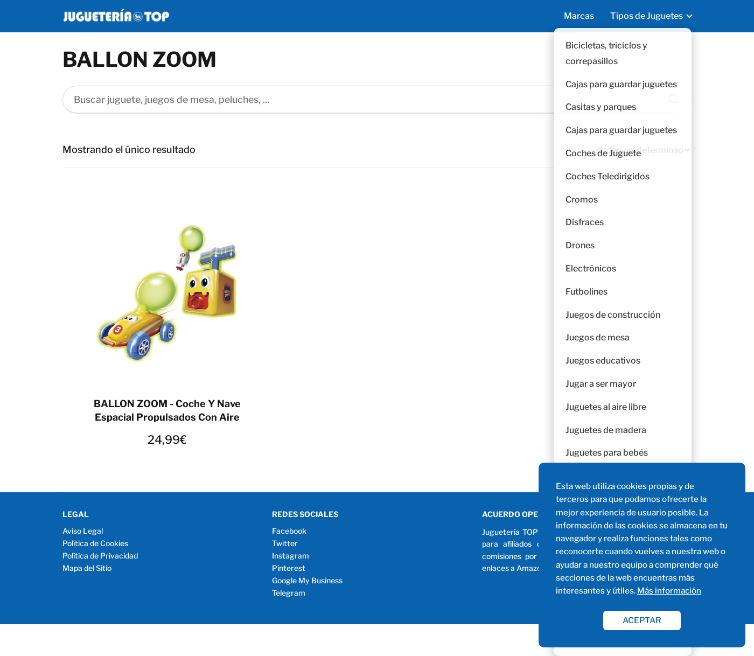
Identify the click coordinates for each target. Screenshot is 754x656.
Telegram (288, 592)
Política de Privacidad (100, 555)
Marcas (579, 16)
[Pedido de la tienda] (643, 150)
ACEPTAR (642, 620)
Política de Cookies (95, 543)
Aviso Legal (82, 530)
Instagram (290, 555)
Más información (669, 590)
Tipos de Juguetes (646, 16)
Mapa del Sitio (86, 568)
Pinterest (288, 568)
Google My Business (307, 580)
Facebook (289, 530)
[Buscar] (670, 96)
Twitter (285, 543)
